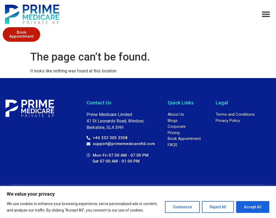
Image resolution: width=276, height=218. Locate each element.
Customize (182, 207)
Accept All (252, 207)
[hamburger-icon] (266, 14)
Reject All (218, 207)
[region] (138, 202)
